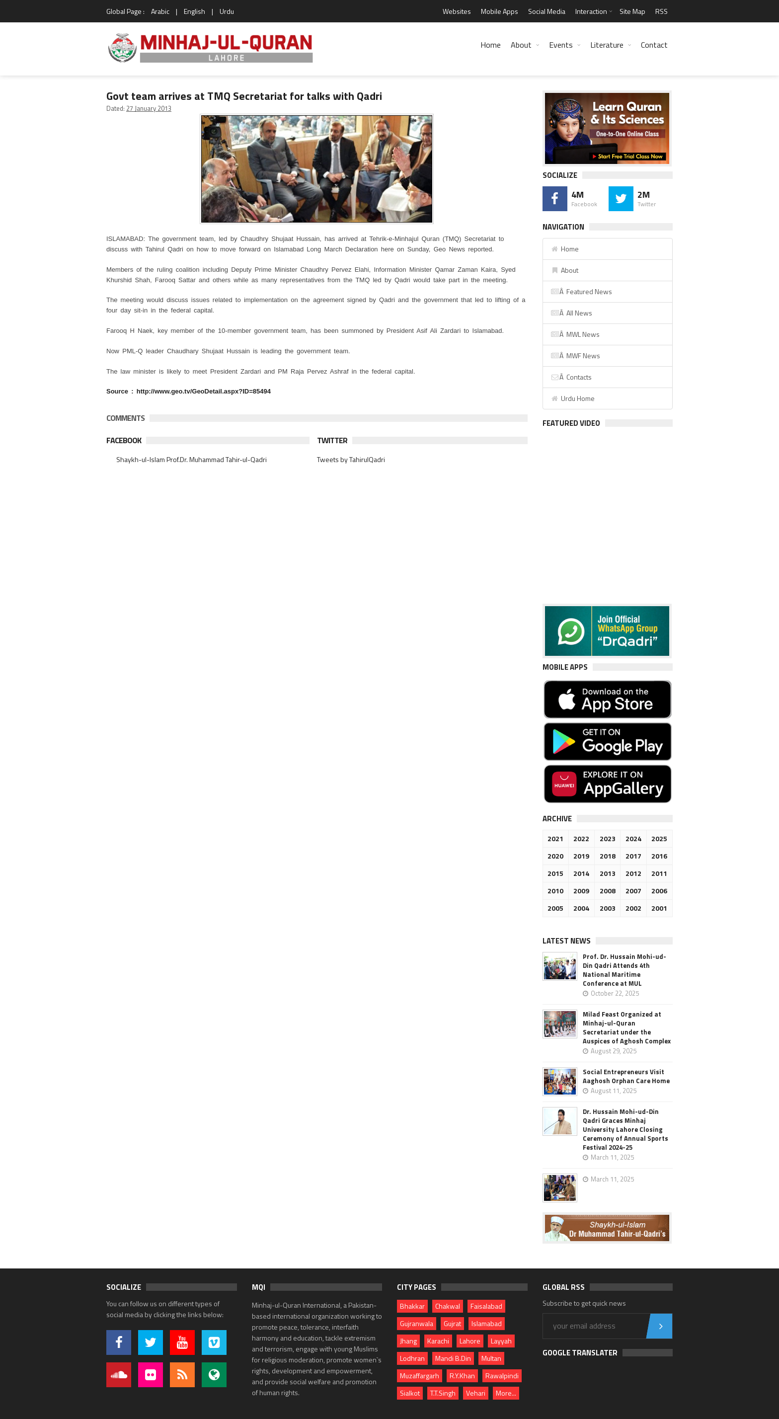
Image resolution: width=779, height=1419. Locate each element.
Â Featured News (581, 291)
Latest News (567, 940)
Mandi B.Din (453, 1358)
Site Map (632, 11)
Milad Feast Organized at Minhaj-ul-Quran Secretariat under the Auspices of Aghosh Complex (627, 1027)
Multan (491, 1358)
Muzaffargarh (419, 1375)
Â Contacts (571, 377)
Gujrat (452, 1323)
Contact (654, 45)
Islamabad (486, 1323)
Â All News (571, 313)
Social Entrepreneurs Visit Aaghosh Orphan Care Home (626, 1076)
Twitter (332, 440)
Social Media (546, 11)
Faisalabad (486, 1306)
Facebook (123, 440)
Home (490, 45)
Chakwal (447, 1306)
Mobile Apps (499, 11)
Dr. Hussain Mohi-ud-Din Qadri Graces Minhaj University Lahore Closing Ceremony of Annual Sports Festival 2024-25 (625, 1129)
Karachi (438, 1341)
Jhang (408, 1341)
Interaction (591, 11)
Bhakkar (412, 1306)
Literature (606, 45)
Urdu (227, 11)
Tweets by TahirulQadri (351, 459)
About (521, 45)
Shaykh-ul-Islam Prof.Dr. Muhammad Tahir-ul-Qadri (191, 459)
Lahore (470, 1341)
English (194, 11)
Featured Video (571, 423)
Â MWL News (575, 334)
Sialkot (410, 1393)
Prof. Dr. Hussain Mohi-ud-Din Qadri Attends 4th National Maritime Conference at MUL (624, 970)
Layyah (501, 1341)
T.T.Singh (443, 1393)
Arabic (160, 11)
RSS (661, 11)
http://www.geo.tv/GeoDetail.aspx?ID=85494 (204, 391)
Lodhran (412, 1358)
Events (561, 45)
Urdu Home (572, 398)
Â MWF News (575, 355)
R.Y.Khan (462, 1375)
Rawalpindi (502, 1375)
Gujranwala (416, 1323)
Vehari (475, 1393)
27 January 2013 (148, 108)
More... (506, 1393)
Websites (457, 11)
